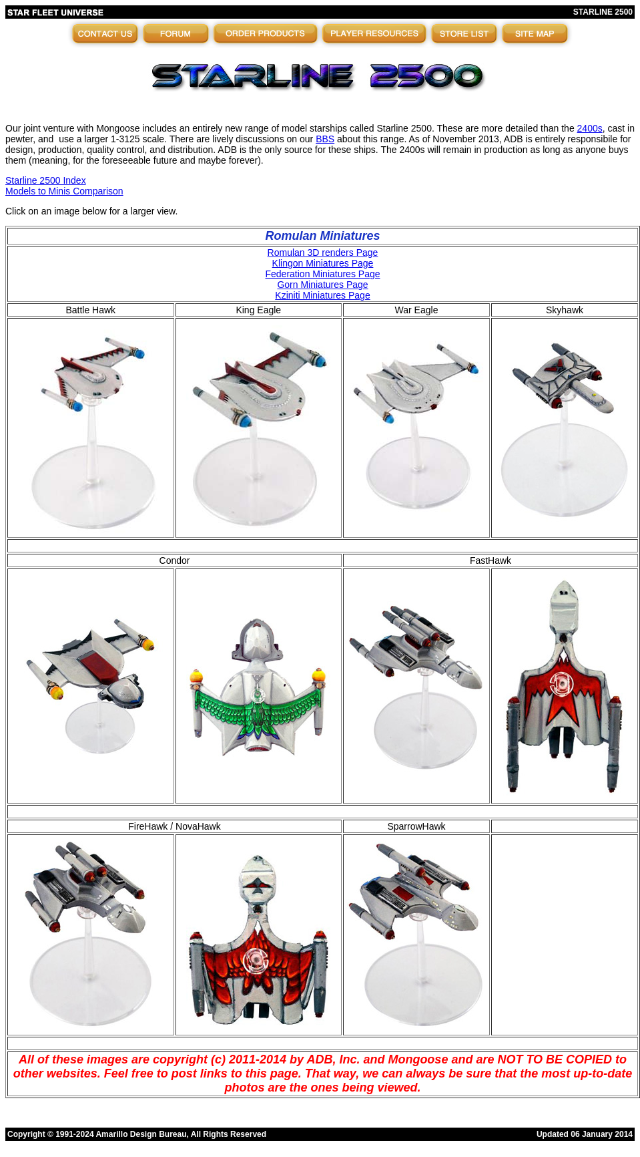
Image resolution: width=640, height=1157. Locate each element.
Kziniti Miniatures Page (322, 295)
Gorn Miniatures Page (322, 284)
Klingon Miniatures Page (323, 263)
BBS (325, 139)
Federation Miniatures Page (323, 274)
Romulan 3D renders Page (323, 252)
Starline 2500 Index (45, 180)
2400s (590, 128)
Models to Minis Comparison (64, 191)
